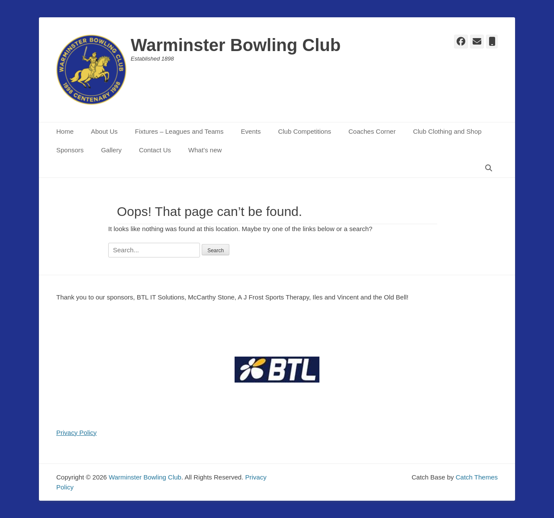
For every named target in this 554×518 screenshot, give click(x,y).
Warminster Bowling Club (236, 45)
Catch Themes (477, 477)
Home (65, 131)
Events (251, 131)
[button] (277, 369)
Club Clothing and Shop (447, 131)
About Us (104, 131)
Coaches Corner (372, 131)
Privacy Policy (76, 432)
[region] (277, 369)
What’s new (205, 150)
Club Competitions (304, 131)
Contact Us (155, 150)
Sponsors (70, 150)
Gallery (111, 150)
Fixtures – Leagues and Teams (179, 131)
